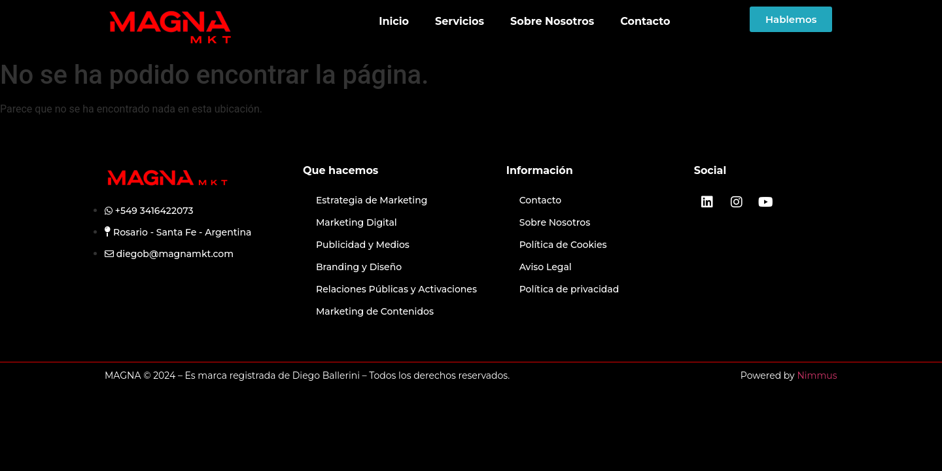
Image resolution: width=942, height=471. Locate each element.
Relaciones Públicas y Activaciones (396, 289)
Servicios (459, 21)
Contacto (645, 21)
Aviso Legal (545, 267)
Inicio (394, 21)
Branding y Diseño (359, 267)
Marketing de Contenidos (375, 311)
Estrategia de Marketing (371, 200)
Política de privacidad (569, 289)
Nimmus (817, 375)
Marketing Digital (357, 222)
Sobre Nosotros (552, 21)
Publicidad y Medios (363, 245)
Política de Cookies (563, 245)
